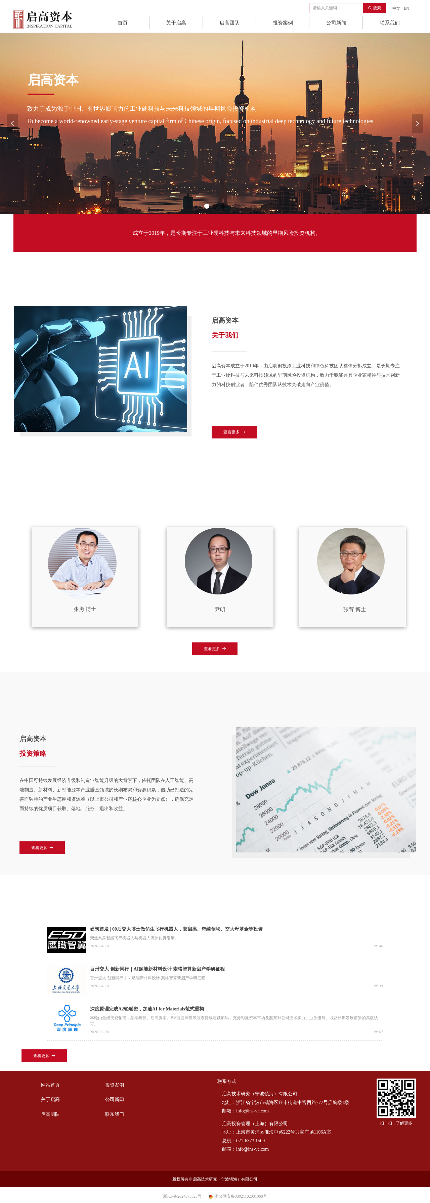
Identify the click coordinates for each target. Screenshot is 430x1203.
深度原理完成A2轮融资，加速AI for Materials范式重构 (147, 1008)
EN (406, 8)
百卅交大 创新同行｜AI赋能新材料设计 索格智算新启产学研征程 (157, 969)
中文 (396, 8)
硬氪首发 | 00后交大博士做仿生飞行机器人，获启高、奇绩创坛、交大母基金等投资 (176, 929)
